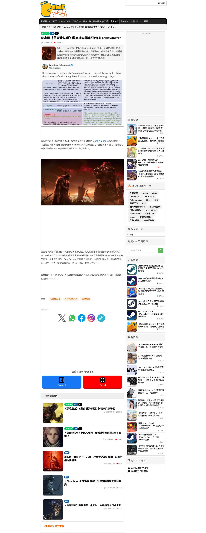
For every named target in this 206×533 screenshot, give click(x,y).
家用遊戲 (114, 21)
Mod (148, 200)
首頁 (44, 21)
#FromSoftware (71, 299)
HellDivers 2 (136, 197)
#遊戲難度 (85, 299)
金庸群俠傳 (149, 220)
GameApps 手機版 (138, 468)
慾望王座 (134, 203)
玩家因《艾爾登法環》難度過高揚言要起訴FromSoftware (90, 27)
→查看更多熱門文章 (53, 526)
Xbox (154, 193)
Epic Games (150, 210)
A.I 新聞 (144, 21)
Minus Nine (135, 213)
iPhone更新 (155, 207)
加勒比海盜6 (135, 210)
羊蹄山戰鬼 (135, 220)
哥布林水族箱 (145, 217)
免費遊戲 (134, 193)
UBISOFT (149, 197)
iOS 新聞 (53, 21)
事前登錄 (77, 21)
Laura (133, 217)
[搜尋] (140, 3)
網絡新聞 (124, 21)
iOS (156, 200)
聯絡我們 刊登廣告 (138, 471)
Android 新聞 (65, 21)
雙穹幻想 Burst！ (138, 207)
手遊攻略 (87, 21)
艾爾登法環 (99, 141)
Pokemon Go (136, 200)
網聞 (66, 453)
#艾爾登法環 (55, 299)
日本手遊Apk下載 (100, 21)
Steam (145, 193)
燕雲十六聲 (149, 213)
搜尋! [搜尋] (161, 3)
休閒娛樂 (135, 21)
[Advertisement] (82, 231)
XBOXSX (45, 33)
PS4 (144, 203)
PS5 (52, 33)
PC (57, 33)
